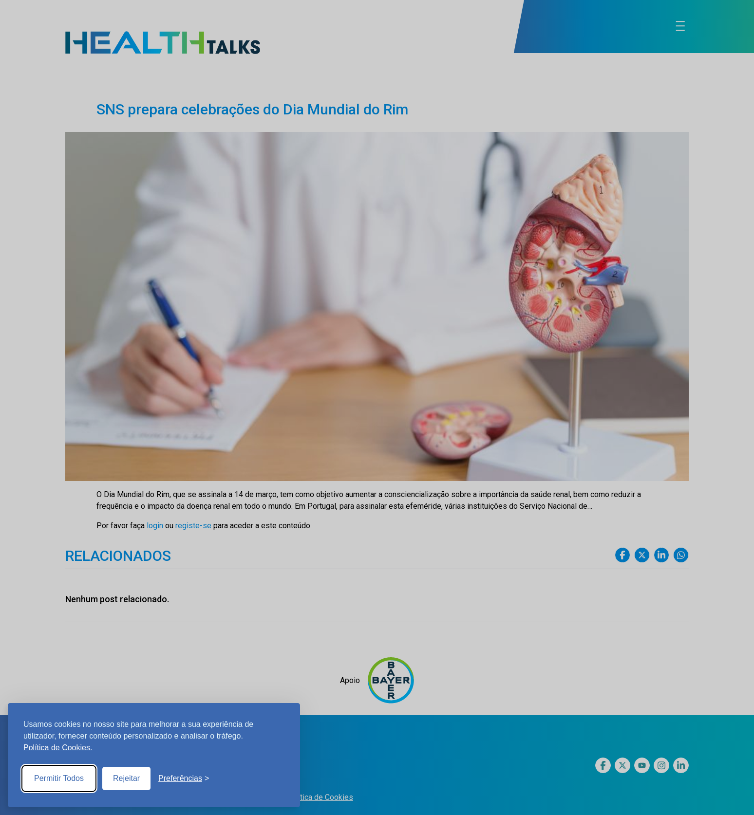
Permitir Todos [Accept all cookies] (59, 778)
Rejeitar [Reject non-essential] (126, 778)
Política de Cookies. (57, 747)
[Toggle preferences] (183, 778)
